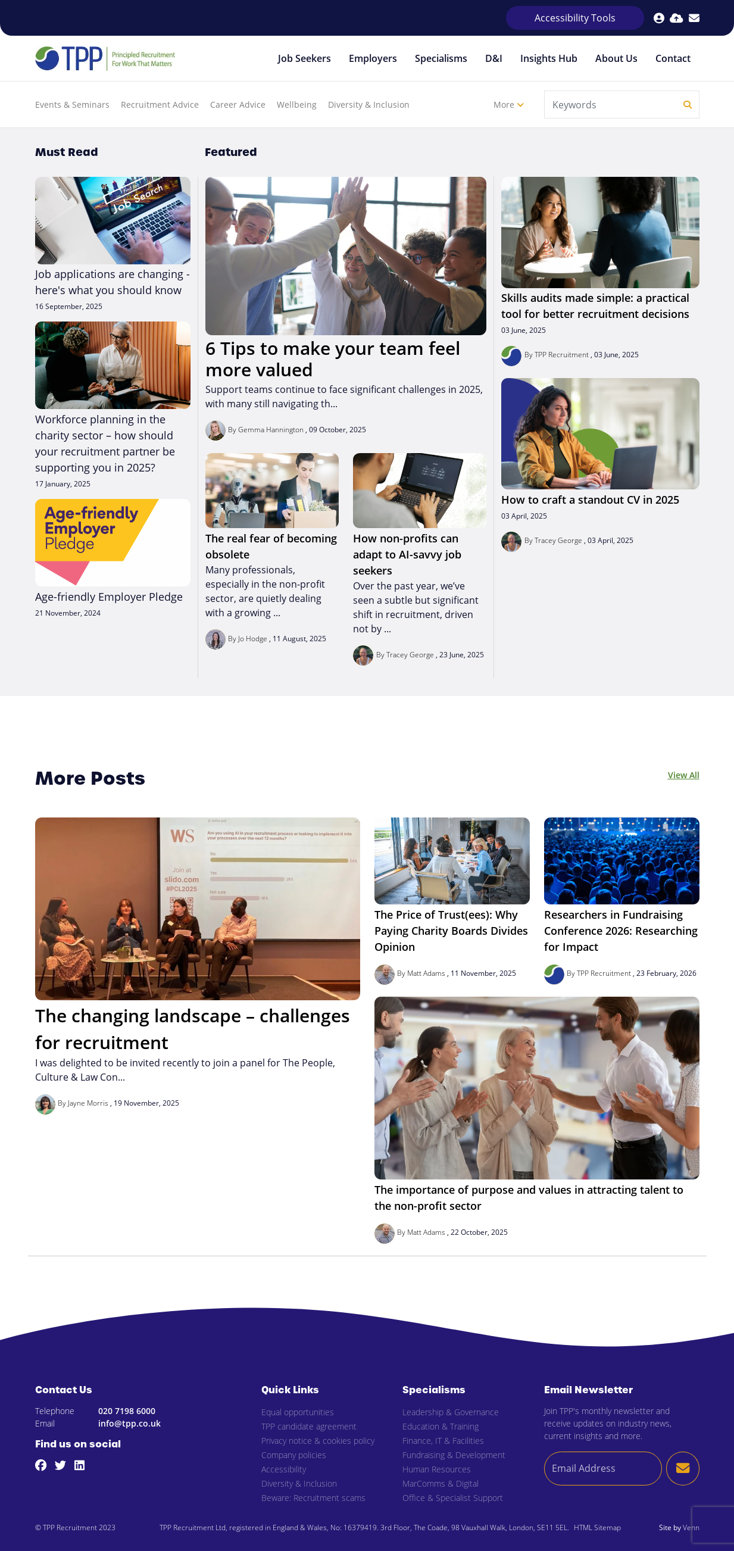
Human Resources (436, 1469)
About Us (616, 58)
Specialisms (441, 58)
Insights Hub (548, 58)
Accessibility (283, 1469)
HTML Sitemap (597, 1527)
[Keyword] (611, 104)
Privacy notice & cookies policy (317, 1440)
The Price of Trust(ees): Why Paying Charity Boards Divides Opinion (451, 930)
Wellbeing (297, 104)
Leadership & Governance (450, 1412)
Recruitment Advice (160, 104)
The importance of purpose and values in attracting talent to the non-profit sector (528, 1197)
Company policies (293, 1455)
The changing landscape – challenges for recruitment (192, 1028)
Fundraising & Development (453, 1455)
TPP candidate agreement (309, 1426)
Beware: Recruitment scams (313, 1497)
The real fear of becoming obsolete (271, 546)
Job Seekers (304, 58)
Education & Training (440, 1426)
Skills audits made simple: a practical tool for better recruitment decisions (595, 306)
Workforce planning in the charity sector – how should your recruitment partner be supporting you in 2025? (105, 443)
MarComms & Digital (440, 1483)
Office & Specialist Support (452, 1497)
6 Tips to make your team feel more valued (332, 359)
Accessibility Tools (575, 17)
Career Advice (238, 104)
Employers (373, 58)
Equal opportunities (297, 1412)
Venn (691, 1527)
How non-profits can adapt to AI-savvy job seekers (407, 554)
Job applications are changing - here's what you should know (112, 282)
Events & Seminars (72, 104)
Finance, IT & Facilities (443, 1440)
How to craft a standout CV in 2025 (590, 499)
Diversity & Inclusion (369, 104)
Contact (673, 58)
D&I (493, 58)
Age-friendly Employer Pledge (109, 596)
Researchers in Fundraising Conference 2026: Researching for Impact (621, 930)
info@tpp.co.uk (129, 1423)
